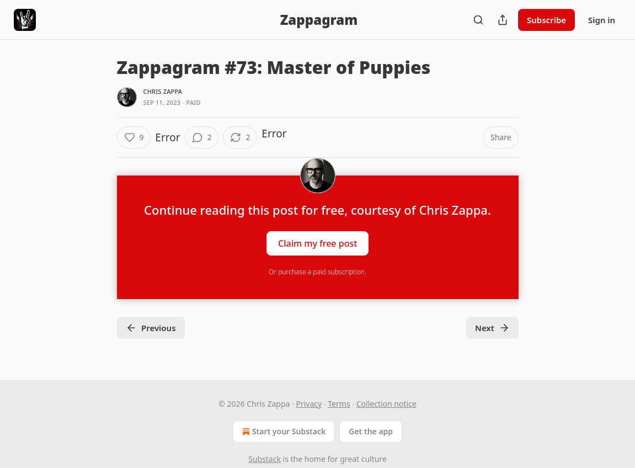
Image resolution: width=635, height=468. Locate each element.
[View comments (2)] (202, 137)
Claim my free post (317, 243)
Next (492, 327)
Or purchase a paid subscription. (317, 271)
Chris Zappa (163, 91)
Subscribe (546, 19)
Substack (264, 459)
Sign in (601, 19)
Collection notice (386, 403)
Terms (339, 403)
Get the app (371, 431)
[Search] (478, 20)
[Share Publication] (503, 20)
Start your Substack (282, 432)
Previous (151, 327)
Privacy (309, 403)
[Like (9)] (134, 137)
